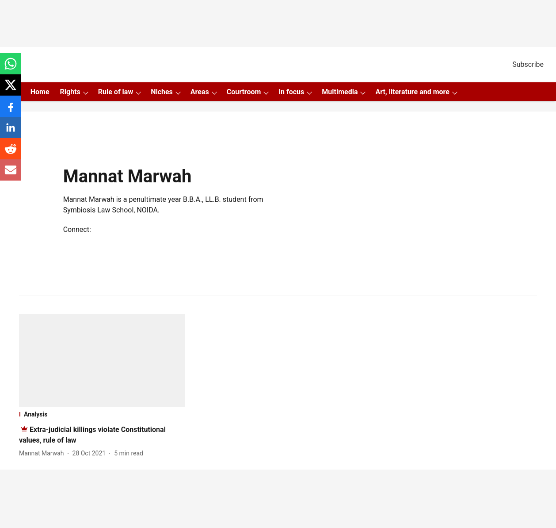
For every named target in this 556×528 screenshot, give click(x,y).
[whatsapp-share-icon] (11, 68)
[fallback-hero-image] (102, 360)
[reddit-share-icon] (11, 153)
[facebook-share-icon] (11, 111)
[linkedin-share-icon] (11, 132)
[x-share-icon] (11, 89)
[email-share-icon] (11, 174)
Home (40, 92)
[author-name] (43, 453)
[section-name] (102, 414)
